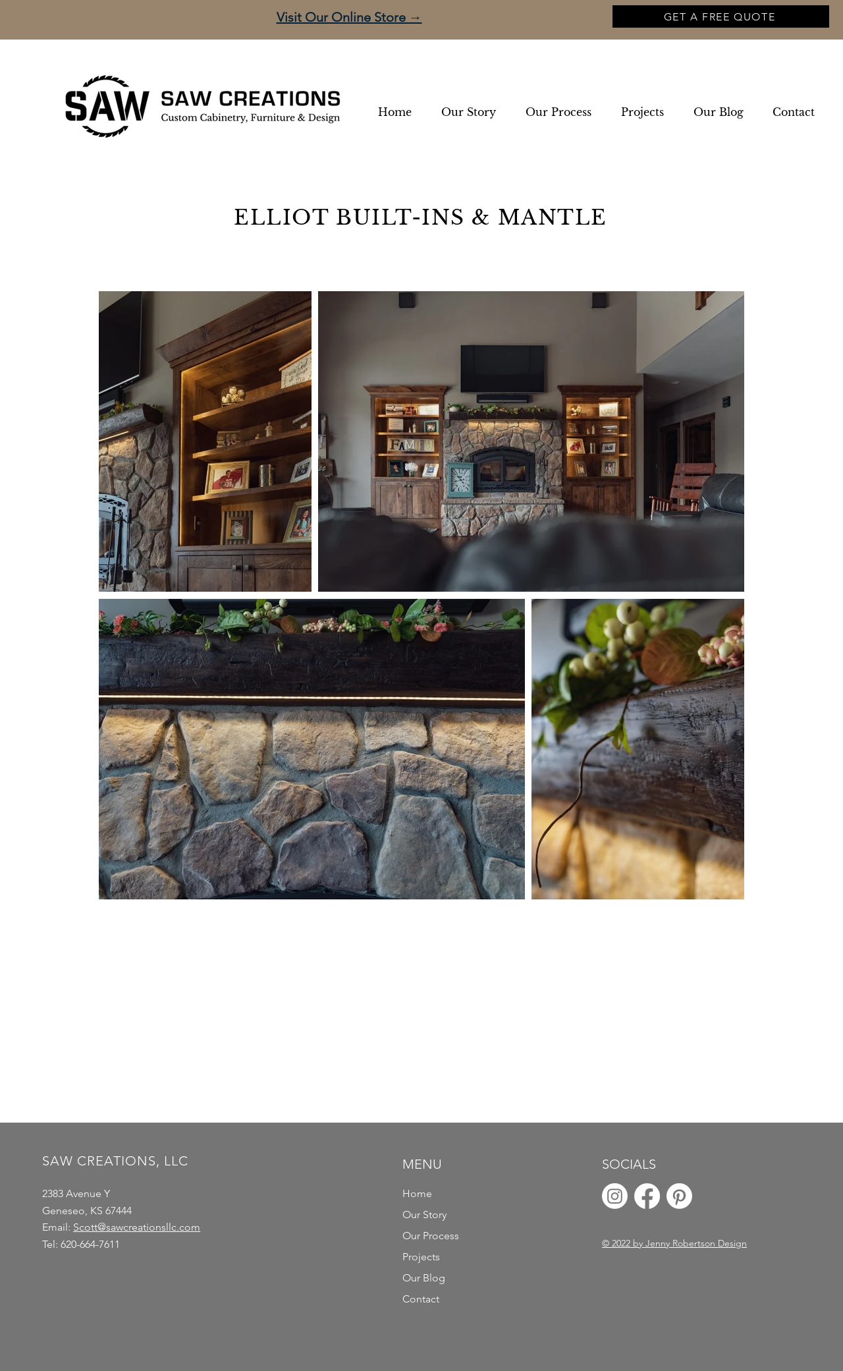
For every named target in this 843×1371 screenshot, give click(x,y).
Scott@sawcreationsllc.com (136, 1227)
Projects (421, 1256)
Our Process (430, 1235)
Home (417, 1193)
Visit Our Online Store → (349, 17)
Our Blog (423, 1278)
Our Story (424, 1214)
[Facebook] (647, 1196)
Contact (420, 1299)
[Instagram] (615, 1196)
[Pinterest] (679, 1196)
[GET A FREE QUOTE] (720, 16)
